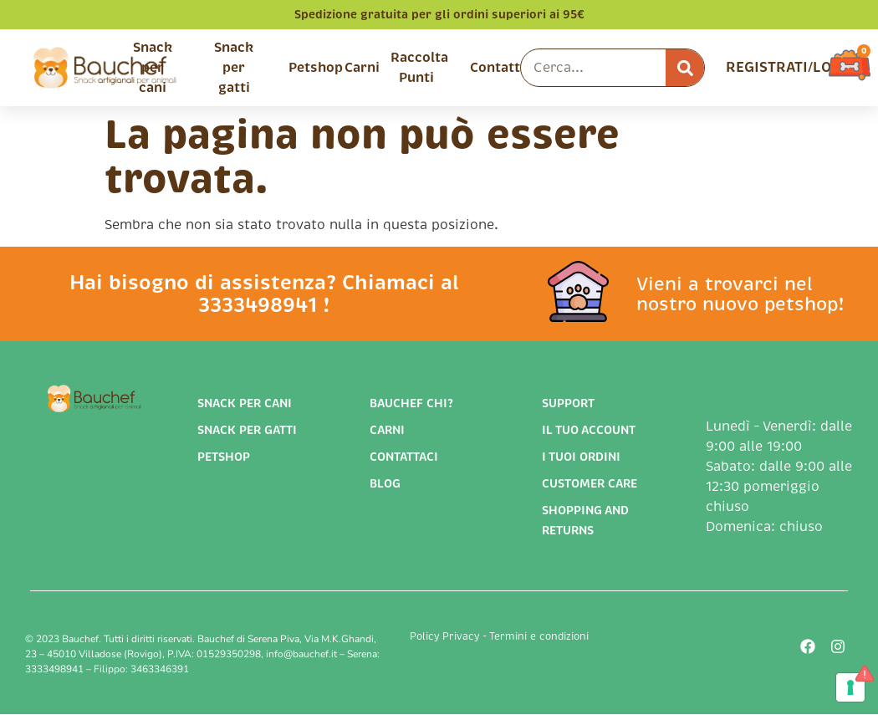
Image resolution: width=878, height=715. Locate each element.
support (568, 403)
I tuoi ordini (581, 456)
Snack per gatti (233, 67)
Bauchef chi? (411, 403)
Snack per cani (152, 67)
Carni (362, 67)
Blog (385, 483)
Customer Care (589, 483)
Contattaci (404, 456)
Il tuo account (589, 429)
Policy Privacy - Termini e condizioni (499, 637)
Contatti (497, 67)
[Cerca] (685, 67)
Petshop (315, 67)
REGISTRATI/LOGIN (791, 67)
